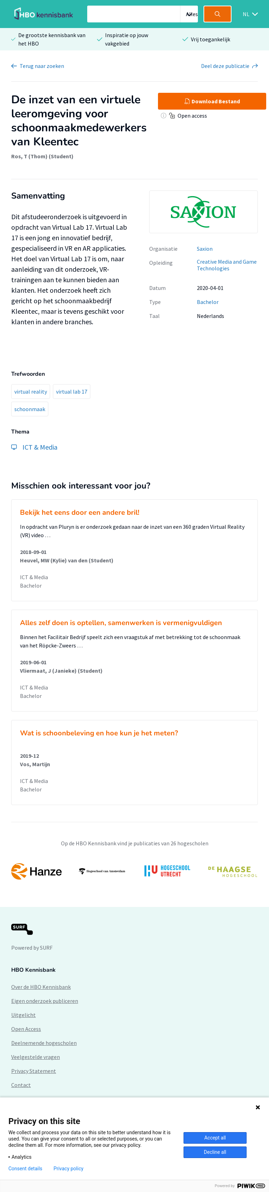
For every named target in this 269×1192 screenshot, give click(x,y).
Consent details (25, 1168)
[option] (134, 871)
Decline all (215, 1152)
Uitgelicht (23, 1014)
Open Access (26, 1028)
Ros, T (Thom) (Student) (42, 156)
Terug (42, 66)
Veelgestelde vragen (35, 1056)
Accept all (215, 1138)
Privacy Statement (33, 1070)
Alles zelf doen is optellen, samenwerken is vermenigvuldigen (121, 623)
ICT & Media (34, 577)
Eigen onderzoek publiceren (44, 1000)
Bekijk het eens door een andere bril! (79, 512)
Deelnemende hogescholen (44, 1042)
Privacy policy (68, 1168)
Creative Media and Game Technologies (227, 264)
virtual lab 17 (71, 391)
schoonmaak (29, 409)
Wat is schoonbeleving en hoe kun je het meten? (99, 733)
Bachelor (208, 302)
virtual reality (30, 391)
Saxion (205, 248)
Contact (21, 1084)
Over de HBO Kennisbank (41, 986)
